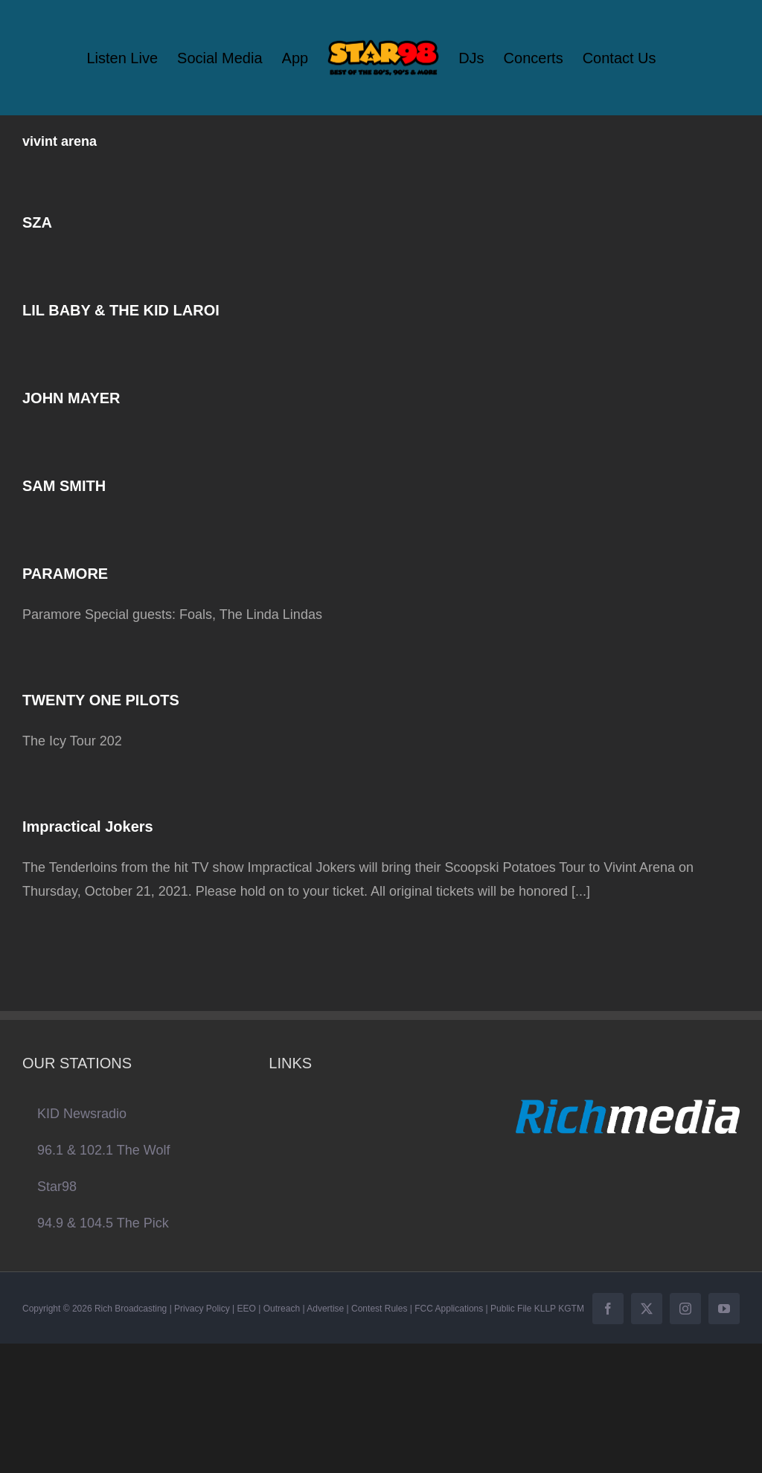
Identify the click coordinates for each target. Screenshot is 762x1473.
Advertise (325, 1308)
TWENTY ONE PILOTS (100, 700)
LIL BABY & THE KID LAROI (121, 310)
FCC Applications (448, 1308)
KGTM (571, 1308)
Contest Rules (379, 1308)
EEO (246, 1308)
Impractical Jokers (87, 826)
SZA (37, 222)
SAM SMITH (64, 486)
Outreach (281, 1308)
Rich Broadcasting (131, 1308)
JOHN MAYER (71, 398)
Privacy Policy (202, 1308)
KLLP (545, 1308)
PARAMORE (65, 573)
